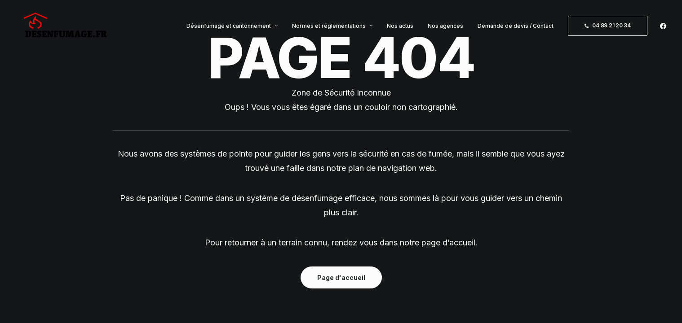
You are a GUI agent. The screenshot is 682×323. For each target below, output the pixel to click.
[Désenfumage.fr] (66, 29)
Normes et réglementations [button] (332, 29)
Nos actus (400, 29)
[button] (663, 29)
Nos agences (445, 29)
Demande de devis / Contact (516, 29)
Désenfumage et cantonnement (232, 29)
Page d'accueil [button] (341, 277)
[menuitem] (232, 29)
